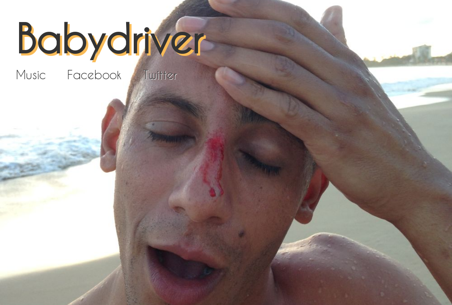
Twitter (160, 74)
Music (31, 74)
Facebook (94, 74)
